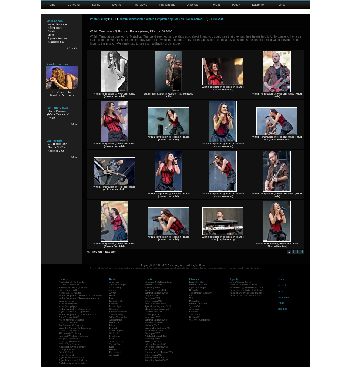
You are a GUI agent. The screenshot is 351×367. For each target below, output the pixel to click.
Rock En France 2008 (155, 290)
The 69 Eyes (115, 344)
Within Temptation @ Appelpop (74, 309)
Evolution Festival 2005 (156, 360)
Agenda (192, 4)
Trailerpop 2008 (152, 298)
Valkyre (193, 298)
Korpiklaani (115, 352)
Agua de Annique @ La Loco (73, 360)
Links (282, 4)
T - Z (113, 19)
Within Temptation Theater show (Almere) (79, 298)
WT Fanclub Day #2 (155, 330)
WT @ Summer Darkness (71, 319)
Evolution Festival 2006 (156, 346)
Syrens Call (194, 306)
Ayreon (112, 292)
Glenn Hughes (116, 330)
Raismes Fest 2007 (154, 311)
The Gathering (116, 314)
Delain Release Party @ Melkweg (246, 290)
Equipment (259, 4)
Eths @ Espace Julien (240, 282)
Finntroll (113, 327)
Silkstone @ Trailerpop (70, 333)
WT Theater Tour (57, 143)
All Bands (114, 354)
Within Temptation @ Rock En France (77, 314)
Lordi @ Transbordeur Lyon (243, 284)
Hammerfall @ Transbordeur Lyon (246, 287)
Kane (111, 346)
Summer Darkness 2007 (156, 319)
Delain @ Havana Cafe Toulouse (245, 295)
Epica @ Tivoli (66, 352)
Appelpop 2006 (152, 338)
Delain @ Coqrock (68, 322)
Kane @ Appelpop (68, 306)
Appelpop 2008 (56, 150)
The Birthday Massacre (200, 292)
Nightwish (114, 309)
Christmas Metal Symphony (158, 282)
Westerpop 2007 (153, 317)
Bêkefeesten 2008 (153, 300)
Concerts (74, 4)
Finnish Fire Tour (57, 147)
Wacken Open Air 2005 (156, 357)
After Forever (55, 27)
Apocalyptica (115, 319)
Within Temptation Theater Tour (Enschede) (80, 295)
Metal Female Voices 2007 (158, 309)
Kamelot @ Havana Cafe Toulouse (246, 292)
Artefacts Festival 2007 (156, 336)
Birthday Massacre (118, 311)
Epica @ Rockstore (68, 300)
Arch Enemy (115, 287)
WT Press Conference (199, 319)
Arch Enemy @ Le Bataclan (72, 363)
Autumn (113, 290)
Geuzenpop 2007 (153, 314)
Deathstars (114, 322)
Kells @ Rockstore (68, 303)
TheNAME (194, 314)
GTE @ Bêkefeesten (69, 344)
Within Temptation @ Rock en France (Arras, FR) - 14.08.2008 (185, 19)
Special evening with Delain (158, 306)
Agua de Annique (57, 38)
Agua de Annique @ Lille (71, 357)
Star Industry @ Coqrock (71, 325)
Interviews (140, 4)
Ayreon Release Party (155, 303)
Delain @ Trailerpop (69, 330)
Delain (51, 31)
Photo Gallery (99, 19)
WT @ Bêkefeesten (68, 338)
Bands (96, 4)
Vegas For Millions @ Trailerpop (75, 327)
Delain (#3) (194, 290)
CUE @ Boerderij (67, 349)
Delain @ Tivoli (66, 354)
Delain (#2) (194, 300)
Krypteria (113, 303)
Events (117, 4)
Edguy (112, 325)
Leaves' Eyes (115, 306)
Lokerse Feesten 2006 (155, 344)
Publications (167, 4)
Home (51, 4)
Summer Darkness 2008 (156, 292)
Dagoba (113, 349)
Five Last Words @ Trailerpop (73, 336)
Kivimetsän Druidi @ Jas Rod (73, 287)
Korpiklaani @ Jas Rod (70, 292)
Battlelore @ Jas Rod (69, 290)
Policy (236, 4)
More (74, 124)
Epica (51, 34)
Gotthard (113, 333)
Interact (215, 4)
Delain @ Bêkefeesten (70, 341)
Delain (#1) (194, 317)
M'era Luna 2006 (153, 341)
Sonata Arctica (116, 341)
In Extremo (114, 336)
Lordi (111, 338)
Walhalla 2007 (152, 325)
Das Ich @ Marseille (69, 284)
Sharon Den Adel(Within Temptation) (58, 113)
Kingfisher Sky (56, 41)
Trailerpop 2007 (152, 333)
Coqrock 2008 (151, 295)
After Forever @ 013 (69, 317)
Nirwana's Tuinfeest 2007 (157, 322)
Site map (282, 308)
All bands (72, 48)
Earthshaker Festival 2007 (157, 327)
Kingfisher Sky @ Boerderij (72, 282)
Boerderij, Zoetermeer (62, 94)
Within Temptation (58, 24)
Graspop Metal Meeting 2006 (159, 352)
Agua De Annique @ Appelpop (74, 311)
